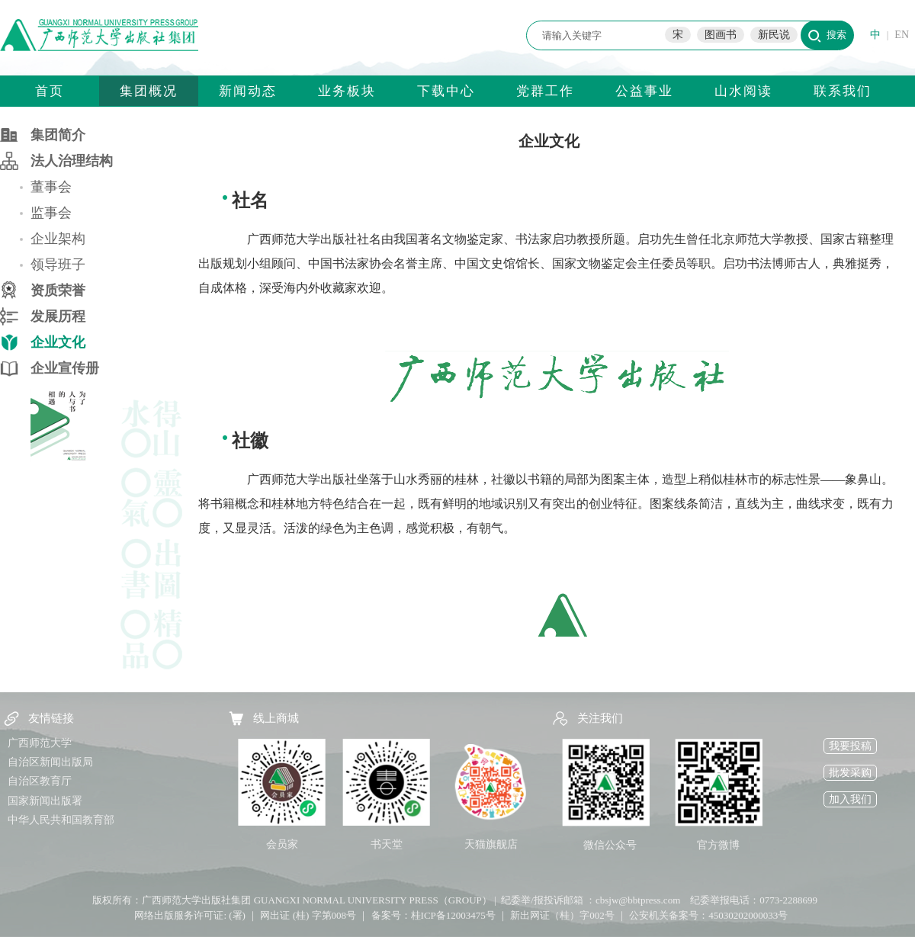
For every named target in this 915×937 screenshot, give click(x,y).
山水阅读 (743, 91)
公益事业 (644, 91)
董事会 (51, 186)
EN (901, 34)
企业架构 (57, 238)
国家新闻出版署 (45, 801)
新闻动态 (248, 91)
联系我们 (843, 91)
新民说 (774, 34)
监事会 (51, 212)
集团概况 (149, 91)
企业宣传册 (64, 368)
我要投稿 (850, 746)
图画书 (721, 34)
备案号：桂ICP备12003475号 (433, 915)
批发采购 (850, 772)
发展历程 (57, 316)
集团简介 (57, 135)
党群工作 (545, 91)
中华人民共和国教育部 (61, 820)
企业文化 (57, 342)
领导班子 (57, 264)
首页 (49, 91)
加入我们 (850, 799)
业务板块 (347, 91)
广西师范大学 (40, 743)
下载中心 (446, 91)
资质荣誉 (57, 290)
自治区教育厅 (40, 781)
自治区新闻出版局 (50, 762)
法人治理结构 (71, 160)
